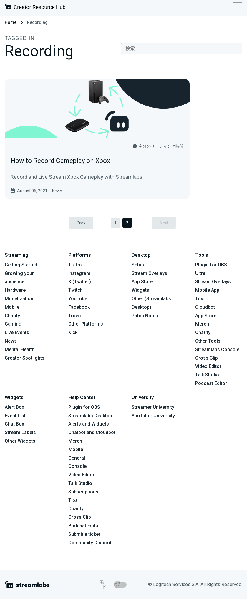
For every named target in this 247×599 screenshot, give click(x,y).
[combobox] (181, 48)
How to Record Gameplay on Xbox (60, 160)
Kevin (57, 190)
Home (10, 22)
